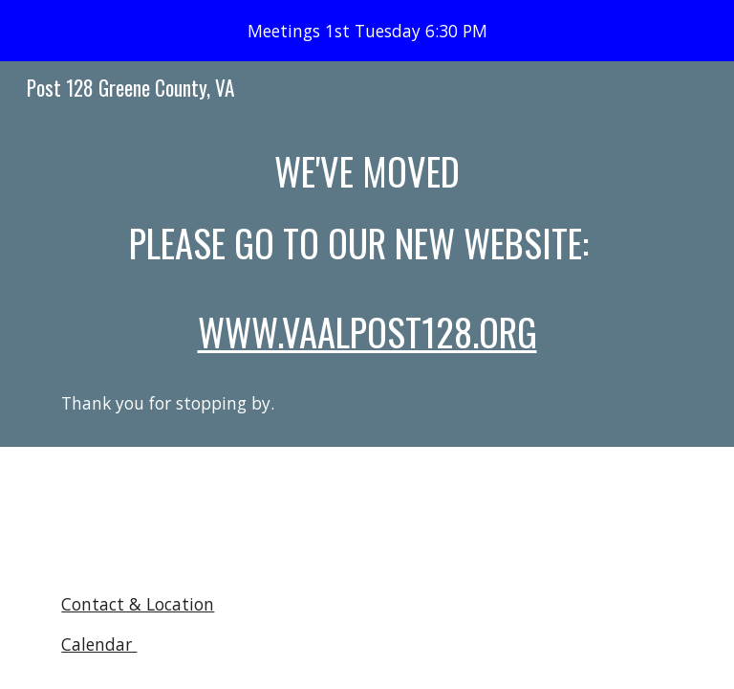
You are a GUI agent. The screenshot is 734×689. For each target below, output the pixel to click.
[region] (367, 30)
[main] (367, 281)
